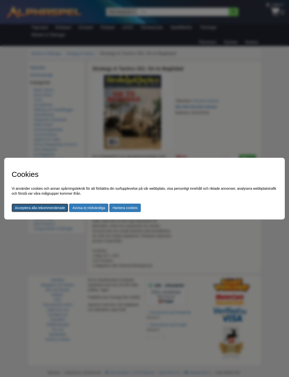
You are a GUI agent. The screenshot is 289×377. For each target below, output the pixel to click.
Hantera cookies (125, 208)
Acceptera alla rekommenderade (40, 208)
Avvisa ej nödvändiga (88, 208)
